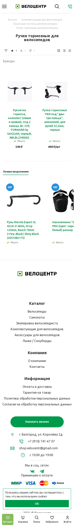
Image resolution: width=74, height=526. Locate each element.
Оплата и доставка (37, 386)
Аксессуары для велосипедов (37, 335)
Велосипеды (37, 311)
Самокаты (37, 317)
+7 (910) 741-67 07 (41, 441)
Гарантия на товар (37, 392)
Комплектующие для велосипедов (37, 329)
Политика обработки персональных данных (37, 398)
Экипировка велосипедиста (37, 323)
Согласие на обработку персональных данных (37, 404)
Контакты (37, 366)
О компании (37, 361)
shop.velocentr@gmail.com (38, 448)
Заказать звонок (37, 421)
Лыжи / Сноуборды (37, 341)
